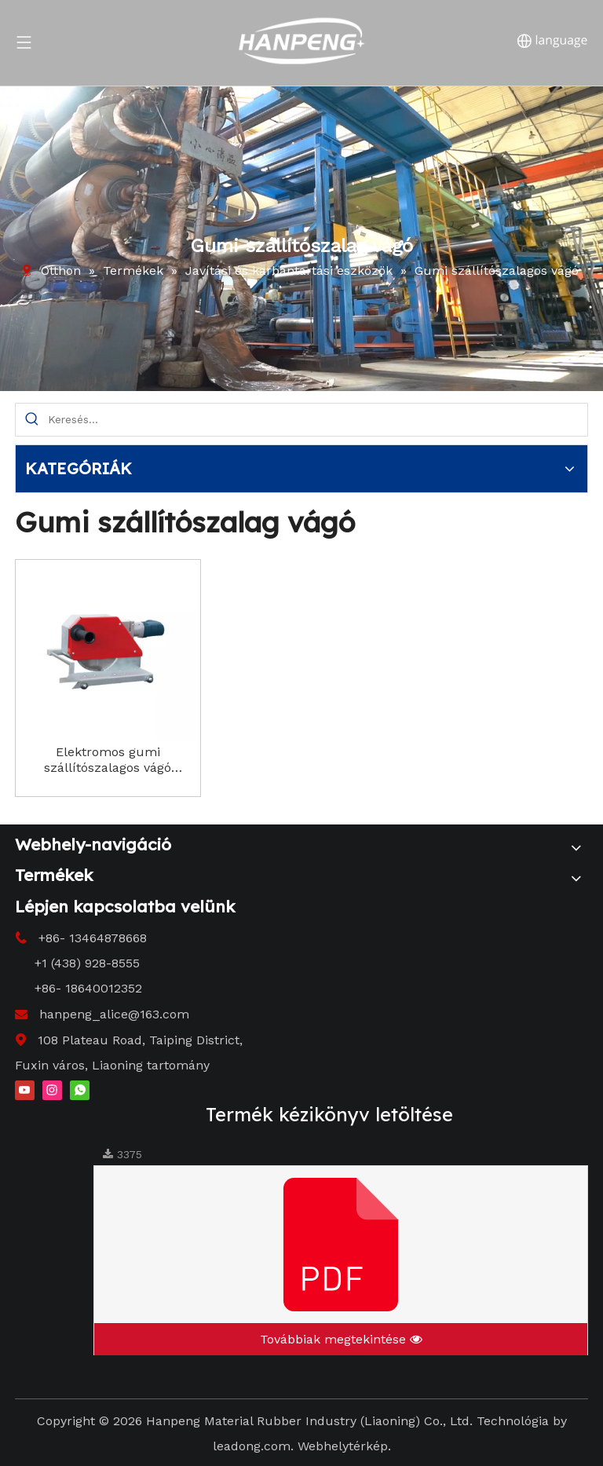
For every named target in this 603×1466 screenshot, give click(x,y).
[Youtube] (25, 1089)
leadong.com (252, 1446)
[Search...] (317, 420)
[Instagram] (52, 1089)
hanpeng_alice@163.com (114, 1014)
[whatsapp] (80, 1089)
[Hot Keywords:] (32, 420)
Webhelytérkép (343, 1446)
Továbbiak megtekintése (341, 1339)
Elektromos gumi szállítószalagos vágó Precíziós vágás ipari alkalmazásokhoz (107, 760)
